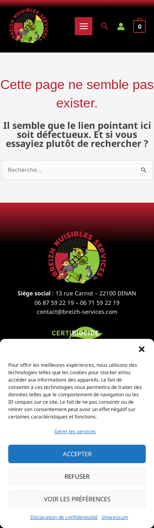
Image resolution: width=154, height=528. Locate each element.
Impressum (115, 517)
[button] (142, 349)
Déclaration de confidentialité (64, 517)
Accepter (77, 454)
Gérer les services (75, 431)
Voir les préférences (77, 499)
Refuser (77, 476)
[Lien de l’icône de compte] (121, 26)
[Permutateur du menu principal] (84, 26)
